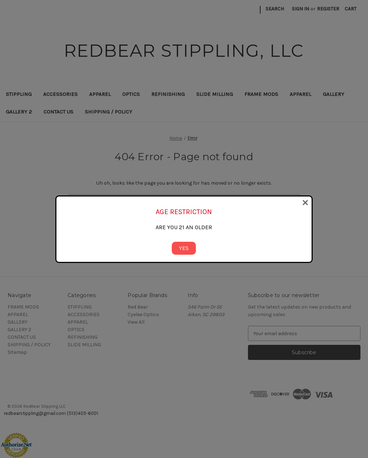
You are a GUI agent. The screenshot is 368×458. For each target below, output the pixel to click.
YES (184, 248)
